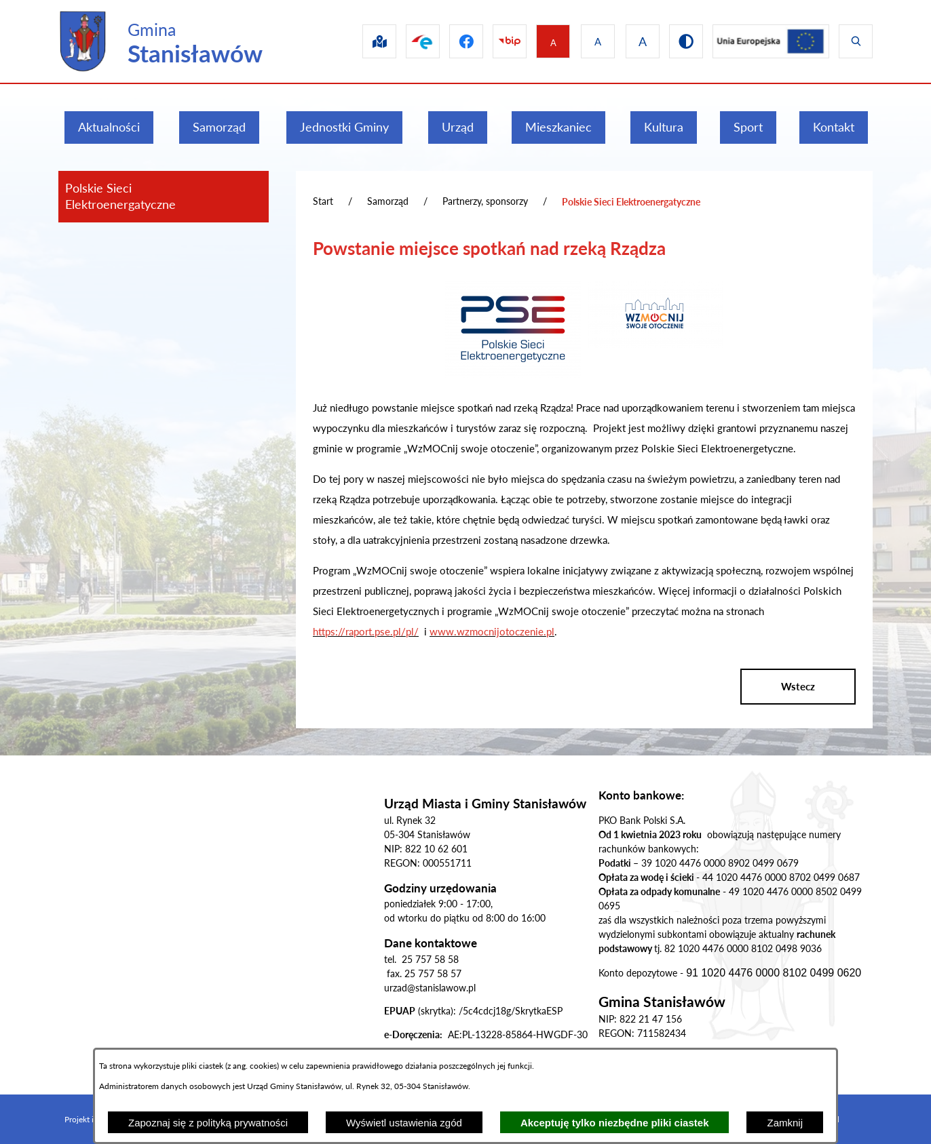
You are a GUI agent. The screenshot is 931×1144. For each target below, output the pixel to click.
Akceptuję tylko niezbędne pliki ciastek (614, 1122)
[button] (513, 374)
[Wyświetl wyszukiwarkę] (856, 41)
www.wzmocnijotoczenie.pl (492, 631)
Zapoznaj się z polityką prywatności (208, 1122)
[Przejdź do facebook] (453, 41)
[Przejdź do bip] (499, 41)
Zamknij (785, 1122)
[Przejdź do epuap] (406, 41)
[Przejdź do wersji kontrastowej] (681, 41)
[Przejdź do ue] (768, 41)
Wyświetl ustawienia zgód (404, 1122)
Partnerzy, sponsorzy (485, 201)
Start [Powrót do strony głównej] (323, 201)
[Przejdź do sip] (360, 41)
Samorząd (387, 201)
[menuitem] (108, 127)
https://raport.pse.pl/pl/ (366, 631)
